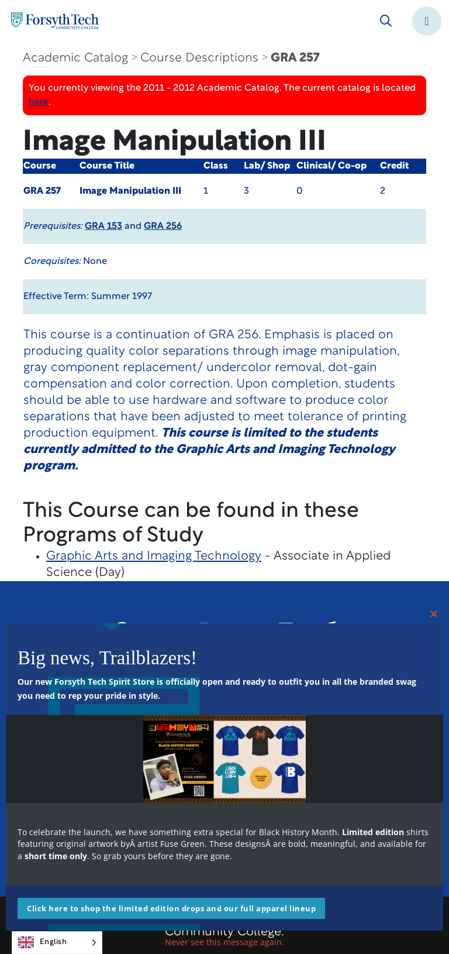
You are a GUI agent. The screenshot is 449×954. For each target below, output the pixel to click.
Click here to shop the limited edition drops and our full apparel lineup (171, 908)
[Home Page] (55, 21)
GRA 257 (295, 58)
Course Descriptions (199, 58)
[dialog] (414, 919)
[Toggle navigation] (426, 21)
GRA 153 (103, 226)
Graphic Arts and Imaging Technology (153, 556)
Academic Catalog (75, 58)
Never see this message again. (224, 942)
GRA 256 (163, 226)
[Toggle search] (385, 21)
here (39, 102)
